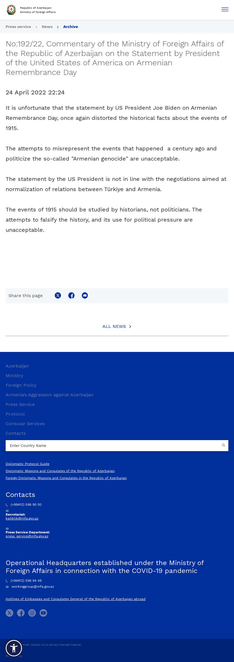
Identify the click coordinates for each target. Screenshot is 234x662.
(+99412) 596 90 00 (23, 505)
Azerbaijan (17, 366)
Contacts (16, 433)
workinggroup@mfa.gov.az (30, 587)
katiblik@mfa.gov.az (22, 518)
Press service (18, 26)
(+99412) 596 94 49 (23, 581)
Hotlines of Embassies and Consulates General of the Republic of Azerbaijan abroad (76, 599)
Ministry (14, 375)
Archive (70, 26)
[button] (14, 648)
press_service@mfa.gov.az (27, 536)
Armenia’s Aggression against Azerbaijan (49, 394)
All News (114, 326)
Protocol (15, 414)
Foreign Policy (21, 385)
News (47, 26)
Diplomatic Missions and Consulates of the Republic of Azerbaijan (60, 471)
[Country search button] (224, 445)
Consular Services (25, 423)
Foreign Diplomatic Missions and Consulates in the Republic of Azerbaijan (66, 478)
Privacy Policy (14, 656)
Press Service (20, 404)
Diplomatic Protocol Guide (27, 464)
